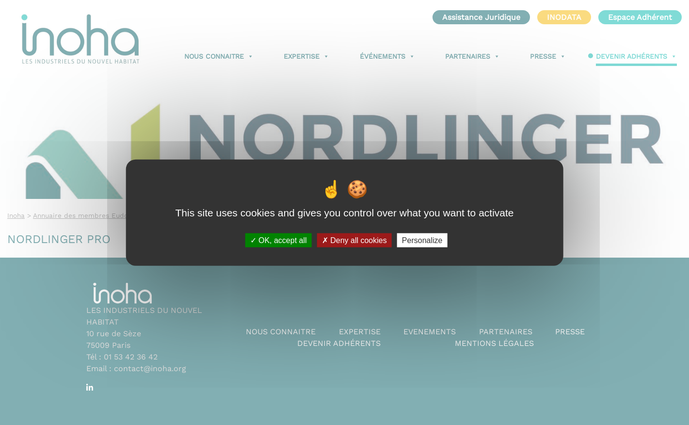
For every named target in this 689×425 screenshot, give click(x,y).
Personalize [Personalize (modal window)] (422, 240)
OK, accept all (278, 240)
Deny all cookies (354, 240)
